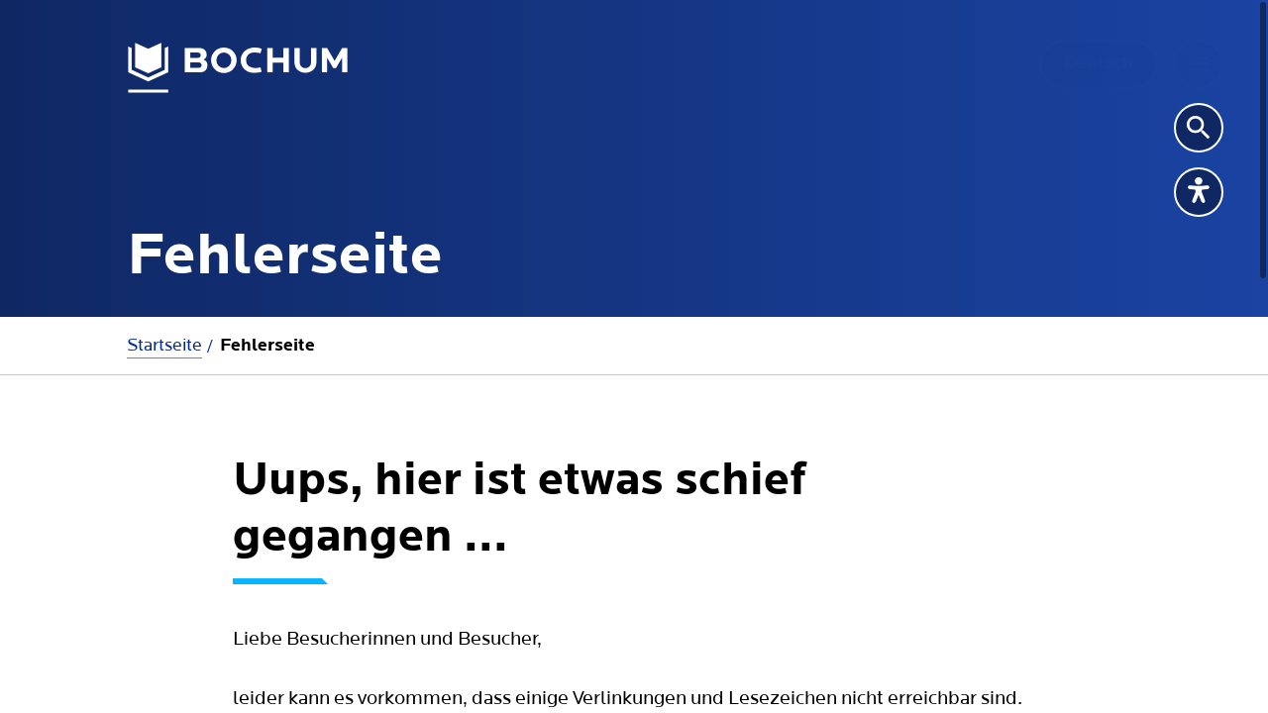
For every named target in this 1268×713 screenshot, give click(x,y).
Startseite (164, 345)
